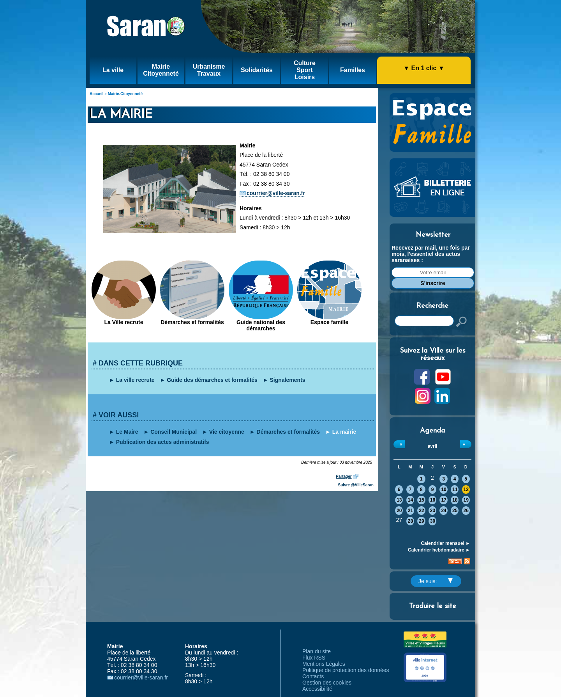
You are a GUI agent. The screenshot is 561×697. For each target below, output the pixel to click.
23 (432, 510)
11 (454, 489)
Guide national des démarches (260, 325)
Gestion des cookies (326, 682)
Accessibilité (317, 689)
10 (443, 489)
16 (432, 500)
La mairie (344, 432)
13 (399, 500)
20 (399, 510)
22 (421, 510)
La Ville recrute (123, 322)
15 (421, 500)
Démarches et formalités (192, 322)
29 (421, 521)
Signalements (287, 380)
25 (454, 510)
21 (410, 510)
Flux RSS (313, 657)
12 (466, 489)
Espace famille (329, 322)
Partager (344, 476)
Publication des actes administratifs (162, 442)
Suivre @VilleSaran (356, 485)
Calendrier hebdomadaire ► (439, 550)
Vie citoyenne (226, 432)
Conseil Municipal (173, 432)
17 (443, 500)
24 (443, 510)
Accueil (97, 94)
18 (454, 500)
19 (466, 500)
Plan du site (316, 651)
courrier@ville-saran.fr (276, 193)
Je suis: (435, 581)
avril (433, 446)
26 (466, 510)
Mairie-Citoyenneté (125, 94)
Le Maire (127, 432)
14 (410, 500)
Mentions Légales (323, 664)
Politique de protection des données (345, 670)
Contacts (313, 676)
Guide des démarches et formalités (212, 380)
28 (410, 521)
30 (432, 521)
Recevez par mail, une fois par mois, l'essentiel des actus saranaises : (431, 254)
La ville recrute (135, 380)
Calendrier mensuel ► (445, 543)
